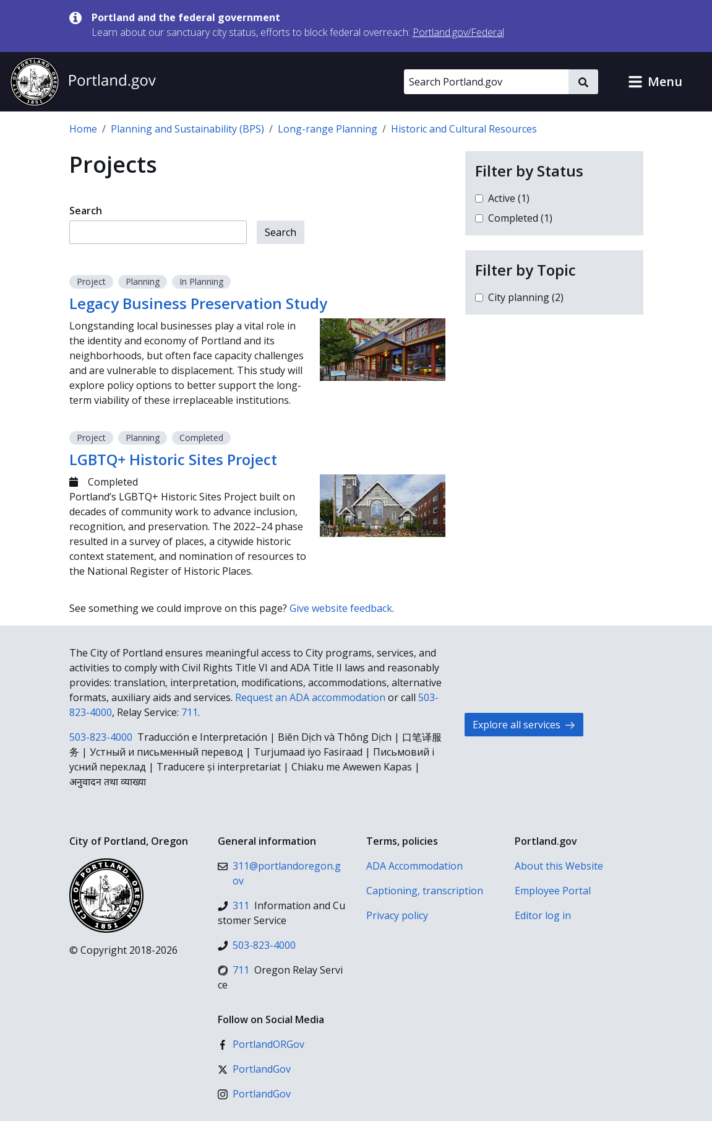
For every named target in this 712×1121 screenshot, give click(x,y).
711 (189, 712)
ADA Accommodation (414, 866)
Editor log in (543, 915)
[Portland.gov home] (83, 82)
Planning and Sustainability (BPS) (187, 129)
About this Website (559, 866)
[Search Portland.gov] (486, 81)
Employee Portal (553, 890)
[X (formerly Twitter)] (254, 1069)
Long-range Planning (327, 129)
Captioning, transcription (424, 890)
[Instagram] (254, 1093)
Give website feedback (341, 608)
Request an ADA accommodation (310, 697)
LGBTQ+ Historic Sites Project (173, 459)
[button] (655, 81)
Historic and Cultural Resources (464, 129)
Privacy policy (397, 915)
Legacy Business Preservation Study (198, 303)
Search (85, 210)
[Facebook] (261, 1044)
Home (83, 129)
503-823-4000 (100, 737)
